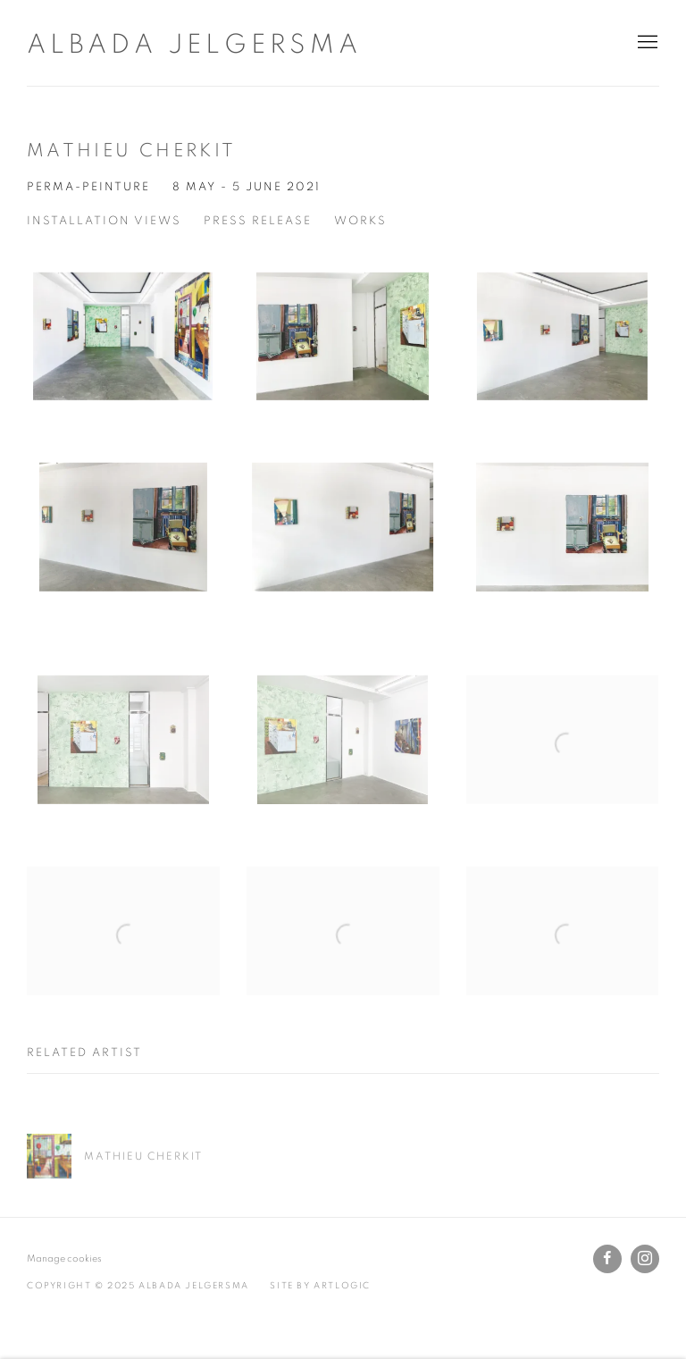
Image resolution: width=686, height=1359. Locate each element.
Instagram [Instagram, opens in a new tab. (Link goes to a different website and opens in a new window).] (645, 1259)
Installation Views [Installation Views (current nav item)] (104, 221)
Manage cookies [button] (64, 1258)
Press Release (258, 221)
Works (360, 221)
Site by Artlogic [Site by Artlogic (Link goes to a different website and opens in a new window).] (320, 1285)
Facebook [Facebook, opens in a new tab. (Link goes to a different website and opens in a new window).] (607, 1259)
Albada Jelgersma (194, 44)
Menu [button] (645, 42)
